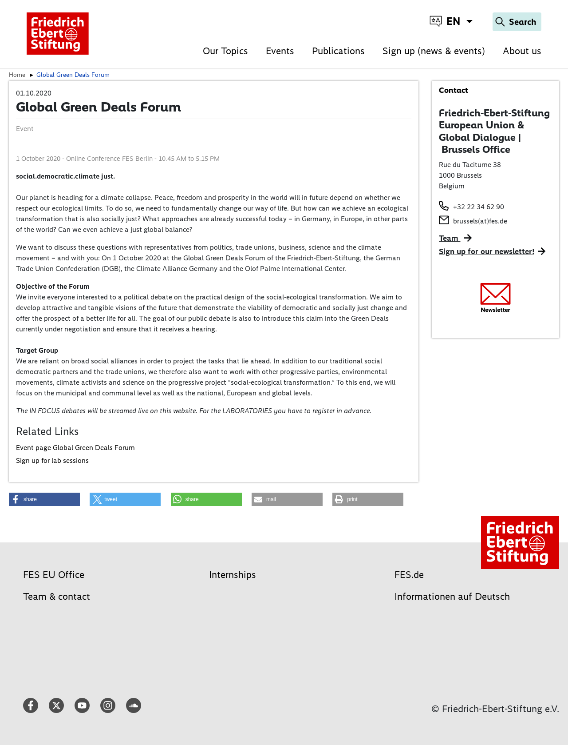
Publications (338, 51)
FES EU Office (53, 575)
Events (280, 51)
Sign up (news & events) (434, 51)
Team (450, 238)
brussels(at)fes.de (480, 221)
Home (17, 74)
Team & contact (56, 596)
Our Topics (225, 51)
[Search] (517, 21)
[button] (44, 499)
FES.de (409, 575)
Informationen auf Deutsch (452, 596)
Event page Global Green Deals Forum (75, 447)
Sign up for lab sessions (52, 460)
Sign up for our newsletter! (486, 251)
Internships (232, 575)
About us (522, 51)
